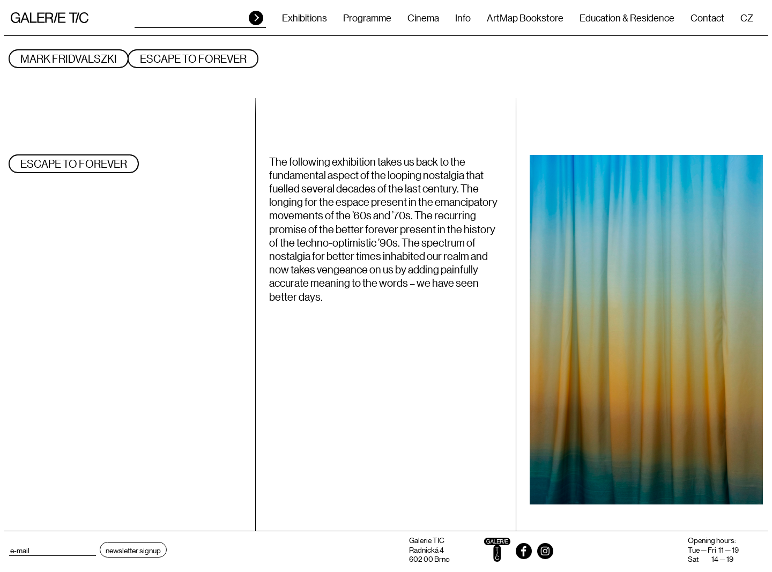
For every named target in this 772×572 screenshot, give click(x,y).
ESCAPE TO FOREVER (193, 58)
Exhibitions (304, 18)
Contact (707, 18)
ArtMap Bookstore (525, 18)
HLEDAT (256, 18)
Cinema (423, 18)
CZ (746, 18)
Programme (367, 18)
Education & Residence (627, 18)
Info (463, 18)
